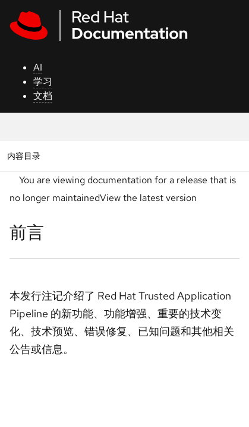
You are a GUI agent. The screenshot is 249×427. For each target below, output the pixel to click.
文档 (42, 96)
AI (37, 67)
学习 (42, 81)
